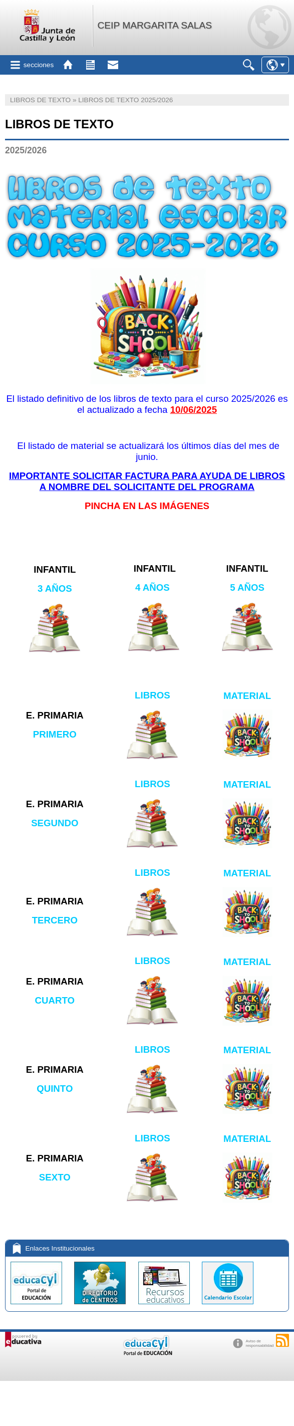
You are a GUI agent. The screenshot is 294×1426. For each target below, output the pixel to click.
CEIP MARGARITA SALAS (154, 25)
